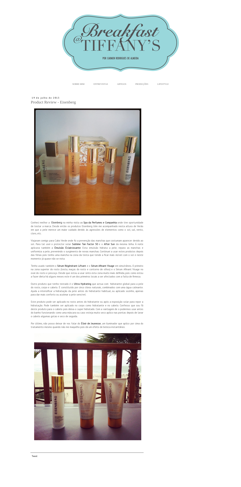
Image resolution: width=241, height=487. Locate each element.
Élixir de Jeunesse (91, 323)
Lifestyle (163, 84)
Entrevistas (101, 84)
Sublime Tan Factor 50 (85, 244)
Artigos (121, 84)
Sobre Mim (78, 84)
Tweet (34, 456)
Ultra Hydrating (82, 283)
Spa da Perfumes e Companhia (100, 222)
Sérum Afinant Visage (102, 265)
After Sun (109, 244)
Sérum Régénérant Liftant (71, 265)
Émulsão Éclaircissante (67, 247)
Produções (141, 84)
